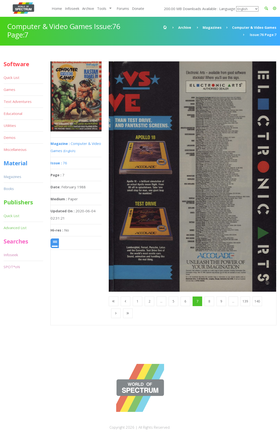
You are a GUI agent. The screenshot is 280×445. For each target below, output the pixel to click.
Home (57, 8)
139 (245, 301)
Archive (88, 8)
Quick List (11, 77)
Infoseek (72, 8)
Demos (10, 137)
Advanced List (15, 227)
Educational (13, 113)
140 (257, 301)
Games (9, 89)
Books (9, 188)
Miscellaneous (15, 149)
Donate (138, 8)
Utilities (10, 125)
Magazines (212, 27)
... (161, 301)
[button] (274, 8)
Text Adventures (18, 101)
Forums (123, 8)
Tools (101, 8)
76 (59, 162)
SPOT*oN (12, 266)
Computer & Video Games (254, 27)
